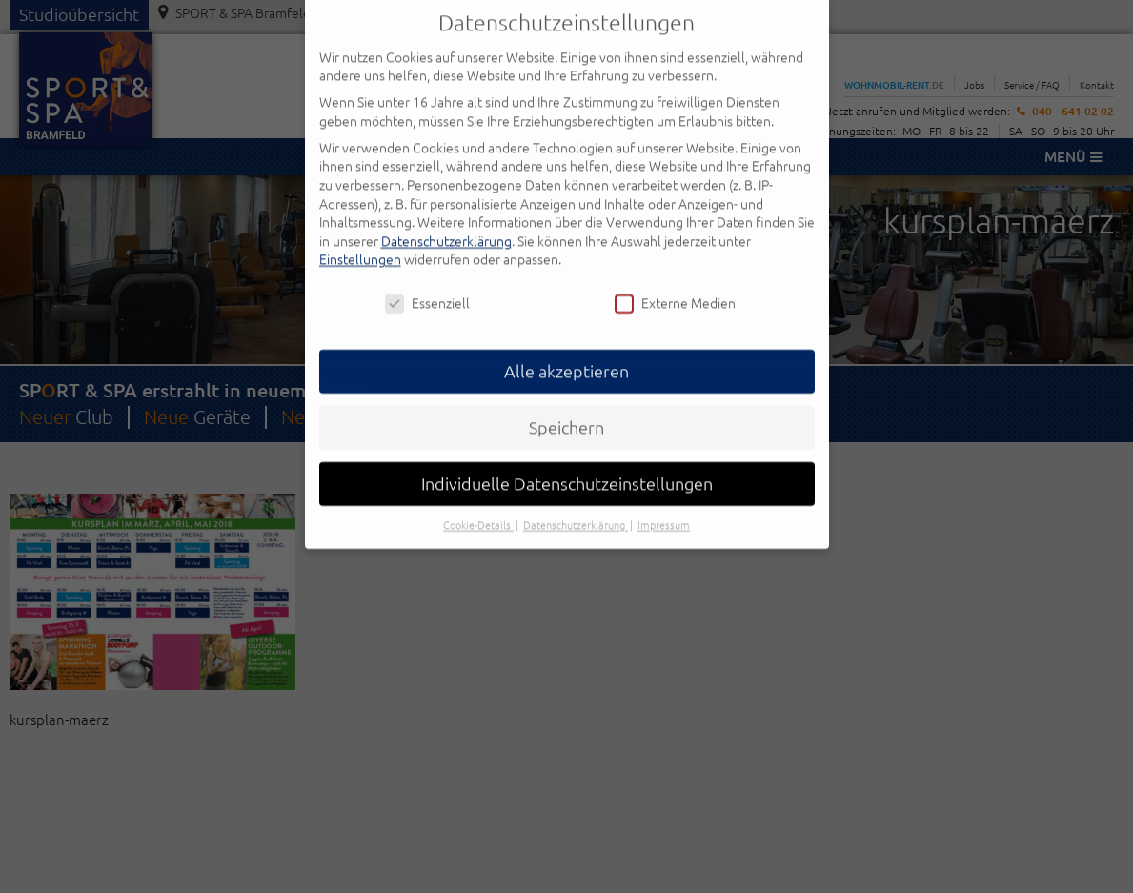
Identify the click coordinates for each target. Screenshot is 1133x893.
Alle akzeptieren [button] (566, 352)
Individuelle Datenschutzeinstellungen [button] (567, 465)
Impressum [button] (663, 506)
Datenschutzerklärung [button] (575, 506)
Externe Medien (675, 284)
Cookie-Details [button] (478, 506)
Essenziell (427, 284)
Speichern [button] (566, 408)
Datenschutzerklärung (446, 222)
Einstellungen (360, 241)
